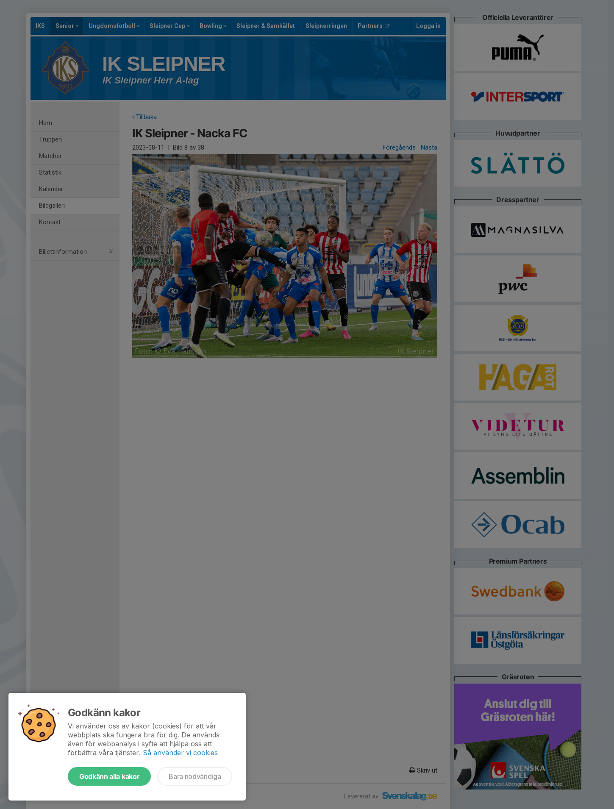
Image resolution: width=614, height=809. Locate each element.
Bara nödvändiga (195, 776)
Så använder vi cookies (180, 752)
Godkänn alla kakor (109, 776)
